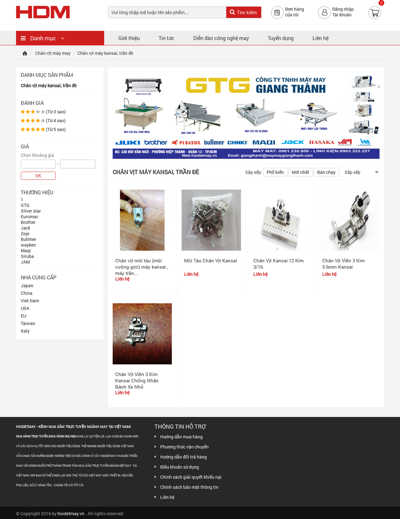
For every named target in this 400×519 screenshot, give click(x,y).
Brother (28, 222)
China (26, 293)
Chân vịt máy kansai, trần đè (48, 85)
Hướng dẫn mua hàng (181, 437)
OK (38, 176)
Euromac (29, 217)
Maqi (26, 251)
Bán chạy (326, 172)
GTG (25, 205)
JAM (25, 262)
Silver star (31, 211)
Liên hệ (321, 38)
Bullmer (28, 239)
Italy (25, 331)
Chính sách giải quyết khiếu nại (191, 477)
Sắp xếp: (253, 172)
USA (25, 308)
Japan (27, 285)
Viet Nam (30, 301)
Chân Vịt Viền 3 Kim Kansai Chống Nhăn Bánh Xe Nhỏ (137, 380)
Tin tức (166, 38)
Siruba (27, 256)
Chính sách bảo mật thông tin (189, 487)
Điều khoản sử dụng (179, 467)
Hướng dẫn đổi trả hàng (183, 457)
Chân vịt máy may (52, 53)
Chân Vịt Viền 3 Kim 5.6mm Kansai (343, 263)
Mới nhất (300, 172)
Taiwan (28, 323)
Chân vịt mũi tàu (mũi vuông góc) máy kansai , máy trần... (141, 266)
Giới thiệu (129, 38)
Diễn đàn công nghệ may (221, 38)
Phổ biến (275, 172)
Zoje (25, 234)
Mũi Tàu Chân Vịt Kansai (210, 260)
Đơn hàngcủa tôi (294, 12)
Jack (25, 228)
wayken (28, 245)
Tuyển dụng (281, 38)
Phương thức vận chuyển (184, 447)
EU (23, 316)
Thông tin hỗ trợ (180, 426)
